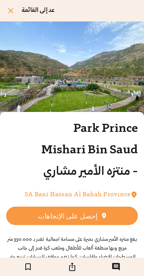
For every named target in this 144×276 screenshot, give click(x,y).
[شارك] (72, 267)
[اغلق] (10, 10)
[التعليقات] (116, 267)
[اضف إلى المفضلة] (28, 267)
